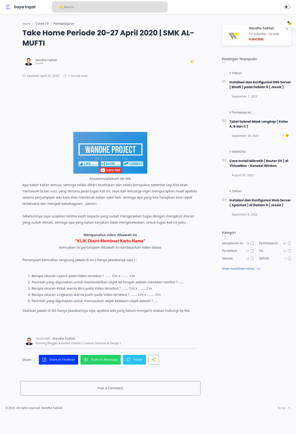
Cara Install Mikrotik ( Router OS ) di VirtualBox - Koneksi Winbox (258, 168)
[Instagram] (15, 424)
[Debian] (235, 73)
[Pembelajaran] (240, 117)
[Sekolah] (237, 268)
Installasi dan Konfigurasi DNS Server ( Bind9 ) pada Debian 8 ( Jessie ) (255, 87)
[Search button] (61, 6)
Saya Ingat (25, 7)
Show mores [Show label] (244, 279)
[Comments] (284, 141)
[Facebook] (8, 424)
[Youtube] (29, 424)
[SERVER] (274, 268)
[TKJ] (274, 261)
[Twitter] (22, 424)
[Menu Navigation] (8, 7)
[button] (287, 7)
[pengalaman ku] (237, 253)
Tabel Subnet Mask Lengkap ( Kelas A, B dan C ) (258, 129)
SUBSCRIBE (255, 39)
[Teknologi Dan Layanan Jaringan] (273, 117)
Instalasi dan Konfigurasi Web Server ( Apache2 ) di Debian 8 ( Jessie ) (255, 210)
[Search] (110, 6)
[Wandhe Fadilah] (78, 60)
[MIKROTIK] (238, 156)
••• (286, 28)
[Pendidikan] (237, 261)
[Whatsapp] (36, 424)
